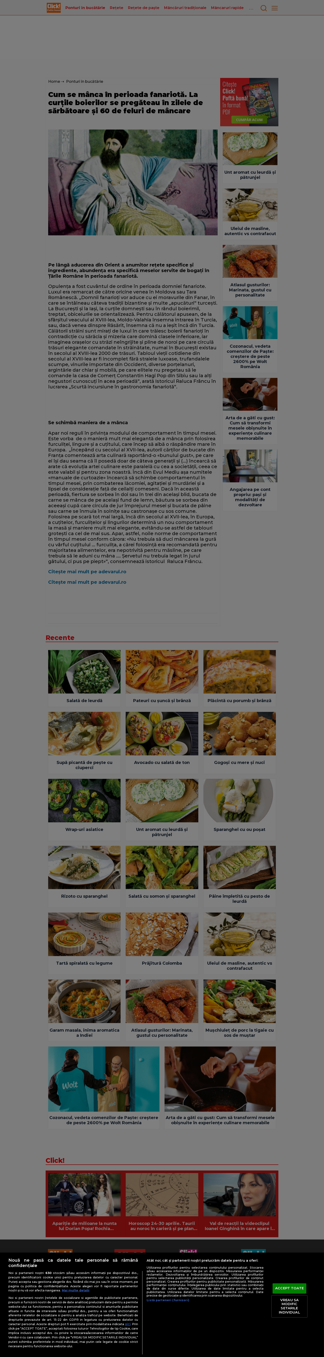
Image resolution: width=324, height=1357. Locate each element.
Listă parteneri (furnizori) (168, 1300)
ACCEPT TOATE (289, 1288)
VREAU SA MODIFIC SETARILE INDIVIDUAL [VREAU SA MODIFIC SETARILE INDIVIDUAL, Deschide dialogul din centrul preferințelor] (289, 1306)
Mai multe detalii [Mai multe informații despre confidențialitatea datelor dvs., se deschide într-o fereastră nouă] (75, 1290)
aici (128, 1324)
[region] (162, 1305)
